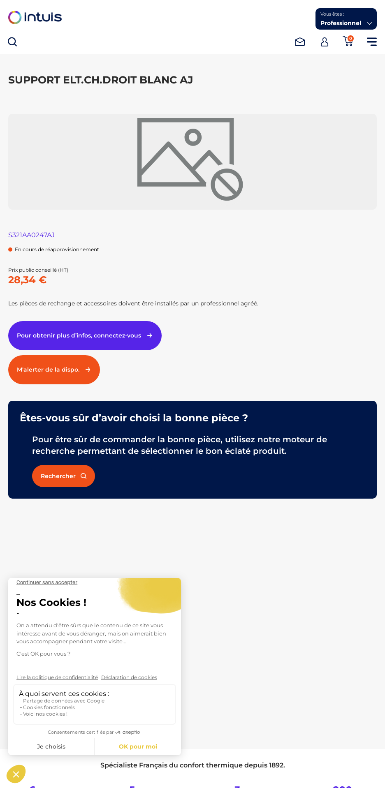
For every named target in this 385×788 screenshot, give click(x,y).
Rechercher (63, 476)
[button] (346, 19)
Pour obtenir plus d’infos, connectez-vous (85, 335)
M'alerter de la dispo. (54, 369)
